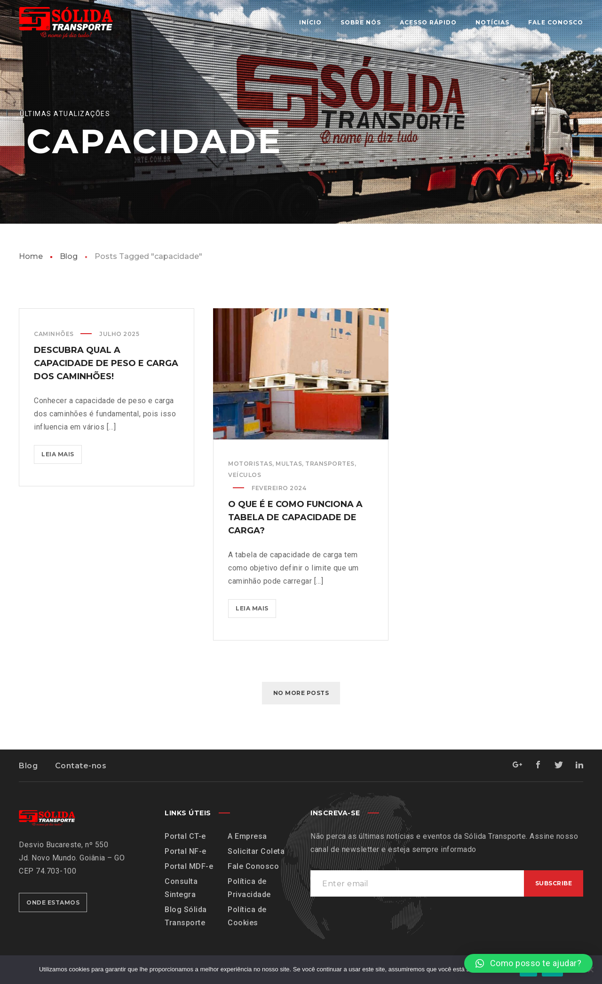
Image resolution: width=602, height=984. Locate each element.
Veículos (244, 474)
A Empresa (247, 836)
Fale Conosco (253, 866)
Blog (69, 256)
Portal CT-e (185, 836)
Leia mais (61, 451)
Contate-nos (81, 765)
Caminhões (54, 333)
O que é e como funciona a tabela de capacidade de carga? (295, 517)
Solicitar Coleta (256, 851)
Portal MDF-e (189, 866)
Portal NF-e (185, 851)
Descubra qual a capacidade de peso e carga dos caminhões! (106, 363)
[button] (528, 963)
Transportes (330, 463)
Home (31, 256)
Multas (289, 463)
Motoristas (250, 463)
